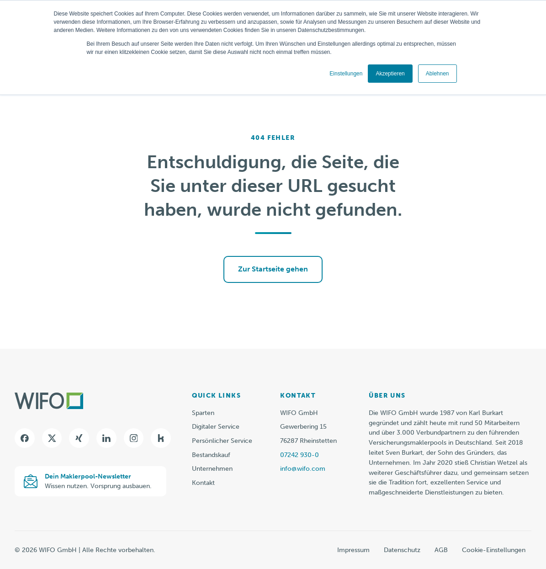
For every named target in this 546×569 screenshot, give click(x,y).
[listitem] (450, 453)
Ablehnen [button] (437, 73)
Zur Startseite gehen (273, 269)
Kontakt (203, 483)
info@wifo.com (302, 469)
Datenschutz (402, 550)
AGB (441, 550)
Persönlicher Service (222, 441)
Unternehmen (212, 469)
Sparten (203, 413)
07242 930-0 (299, 455)
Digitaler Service (215, 427)
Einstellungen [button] (345, 73)
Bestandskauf (211, 455)
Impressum (353, 550)
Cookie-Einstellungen (493, 550)
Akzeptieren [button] (390, 73)
